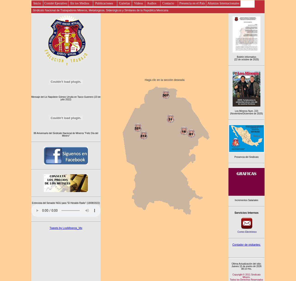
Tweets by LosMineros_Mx (65, 228)
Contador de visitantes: (246, 244)
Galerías (124, 3)
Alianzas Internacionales (223, 3)
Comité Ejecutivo (55, 3)
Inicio (37, 3)
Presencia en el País (192, 3)
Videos (138, 3)
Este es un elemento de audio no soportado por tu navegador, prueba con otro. (66, 210)
